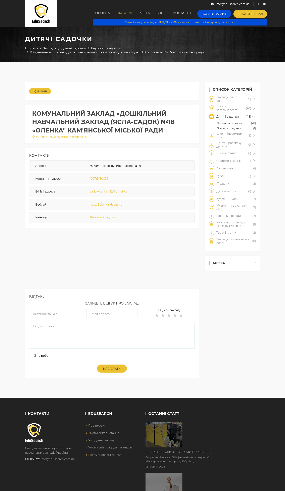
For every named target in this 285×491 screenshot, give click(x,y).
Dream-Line (251, 485)
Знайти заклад (256, 13)
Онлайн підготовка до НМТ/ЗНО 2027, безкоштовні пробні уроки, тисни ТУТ (183, 22)
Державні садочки (103, 219)
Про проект (96, 428)
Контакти (193, 13)
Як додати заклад (101, 443)
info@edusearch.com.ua (58, 462)
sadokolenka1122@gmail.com (110, 193)
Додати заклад (224, 13)
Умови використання (103, 435)
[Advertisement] (112, 264)
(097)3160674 (99, 180)
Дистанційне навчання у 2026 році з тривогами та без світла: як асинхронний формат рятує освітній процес (215, 453)
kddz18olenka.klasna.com (107, 206)
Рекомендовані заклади (106, 457)
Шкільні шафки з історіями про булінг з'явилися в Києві (212, 428)
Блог (170, 13)
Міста (150, 13)
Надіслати (112, 371)
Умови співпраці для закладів (110, 450)
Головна (102, 13)
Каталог (128, 13)
